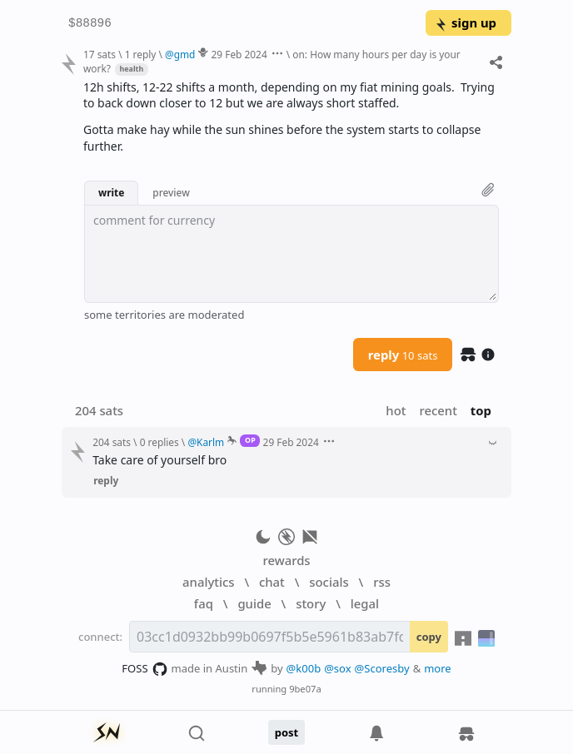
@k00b (303, 668)
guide (254, 603)
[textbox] (291, 253)
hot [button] (396, 410)
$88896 (90, 24)
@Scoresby (382, 668)
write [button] (111, 192)
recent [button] (437, 410)
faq (203, 603)
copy (428, 636)
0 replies (159, 442)
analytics (208, 581)
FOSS (144, 669)
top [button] (481, 410)
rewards (286, 560)
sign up (465, 22)
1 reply (141, 54)
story (311, 603)
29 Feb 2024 (239, 54)
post (287, 732)
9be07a (305, 688)
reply (403, 354)
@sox (337, 668)
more (437, 668)
